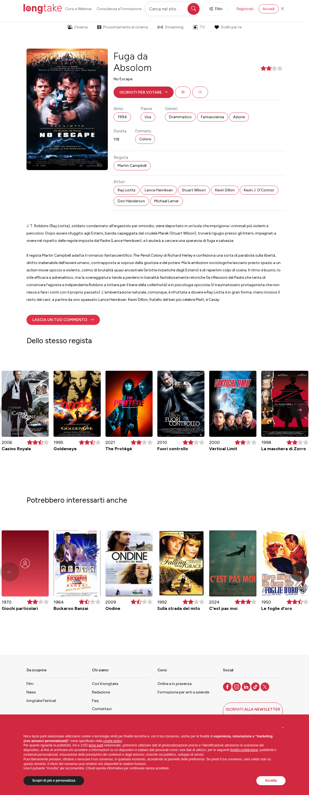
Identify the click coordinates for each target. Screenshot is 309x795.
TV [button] (199, 27)
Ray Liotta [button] (126, 190)
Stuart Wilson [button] (194, 190)
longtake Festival (41, 700)
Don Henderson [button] (131, 201)
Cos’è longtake (105, 683)
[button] (144, 92)
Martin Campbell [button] (132, 165)
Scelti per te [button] (228, 27)
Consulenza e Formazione (119, 9)
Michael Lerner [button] (166, 201)
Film (30, 683)
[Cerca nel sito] (173, 9)
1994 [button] (122, 117)
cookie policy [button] (112, 741)
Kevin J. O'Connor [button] (259, 190)
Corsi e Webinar (78, 9)
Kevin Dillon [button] (225, 190)
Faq (95, 700)
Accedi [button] (269, 9)
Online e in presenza (175, 683)
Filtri (215, 9)
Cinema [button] (77, 27)
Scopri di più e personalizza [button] (53, 780)
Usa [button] (148, 117)
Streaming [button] (170, 27)
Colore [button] (145, 139)
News (31, 692)
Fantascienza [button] (212, 117)
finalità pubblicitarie (244, 750)
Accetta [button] (271, 780)
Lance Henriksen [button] (159, 190)
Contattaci (102, 709)
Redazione (101, 692)
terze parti (96, 745)
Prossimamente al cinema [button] (122, 27)
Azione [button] (239, 117)
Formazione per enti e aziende (183, 692)
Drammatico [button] (180, 117)
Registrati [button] (245, 9)
